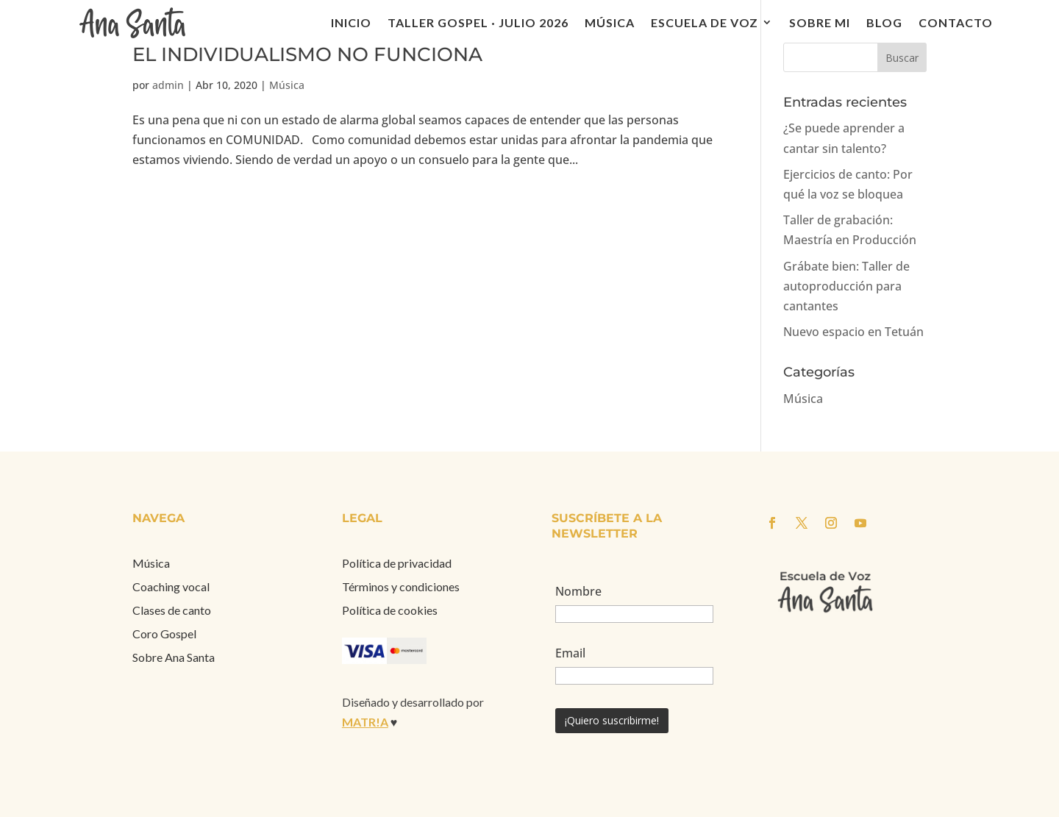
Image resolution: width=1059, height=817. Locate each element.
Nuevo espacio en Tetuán (853, 332)
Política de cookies (390, 610)
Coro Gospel (164, 634)
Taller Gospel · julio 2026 (478, 22)
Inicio (351, 22)
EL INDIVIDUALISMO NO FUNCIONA (307, 54)
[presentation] (667, 765)
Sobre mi (819, 22)
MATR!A (365, 722)
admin (168, 85)
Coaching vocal (171, 586)
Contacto (956, 22)
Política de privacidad (397, 563)
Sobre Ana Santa (173, 657)
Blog (884, 22)
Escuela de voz (704, 22)
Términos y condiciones (401, 586)
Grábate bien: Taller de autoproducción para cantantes (846, 286)
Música (610, 22)
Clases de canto (171, 610)
